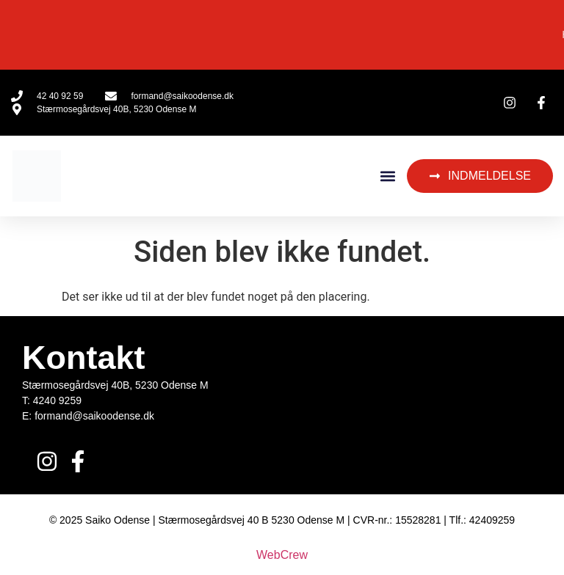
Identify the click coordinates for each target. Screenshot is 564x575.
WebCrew (282, 555)
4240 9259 (57, 400)
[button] (387, 176)
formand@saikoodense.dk (94, 416)
